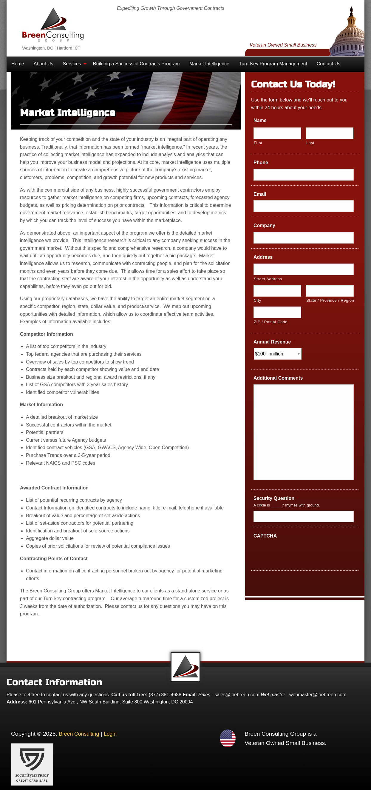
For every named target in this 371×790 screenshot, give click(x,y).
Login (110, 734)
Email (259, 194)
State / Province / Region (330, 300)
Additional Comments (278, 378)
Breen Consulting (79, 734)
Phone (260, 162)
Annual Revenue (274, 341)
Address (263, 257)
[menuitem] (18, 64)
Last (310, 143)
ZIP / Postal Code (270, 322)
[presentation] (298, 554)
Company (264, 225)
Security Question (276, 498)
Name (260, 120)
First (258, 143)
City (257, 300)
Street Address (268, 279)
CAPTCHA (265, 535)
